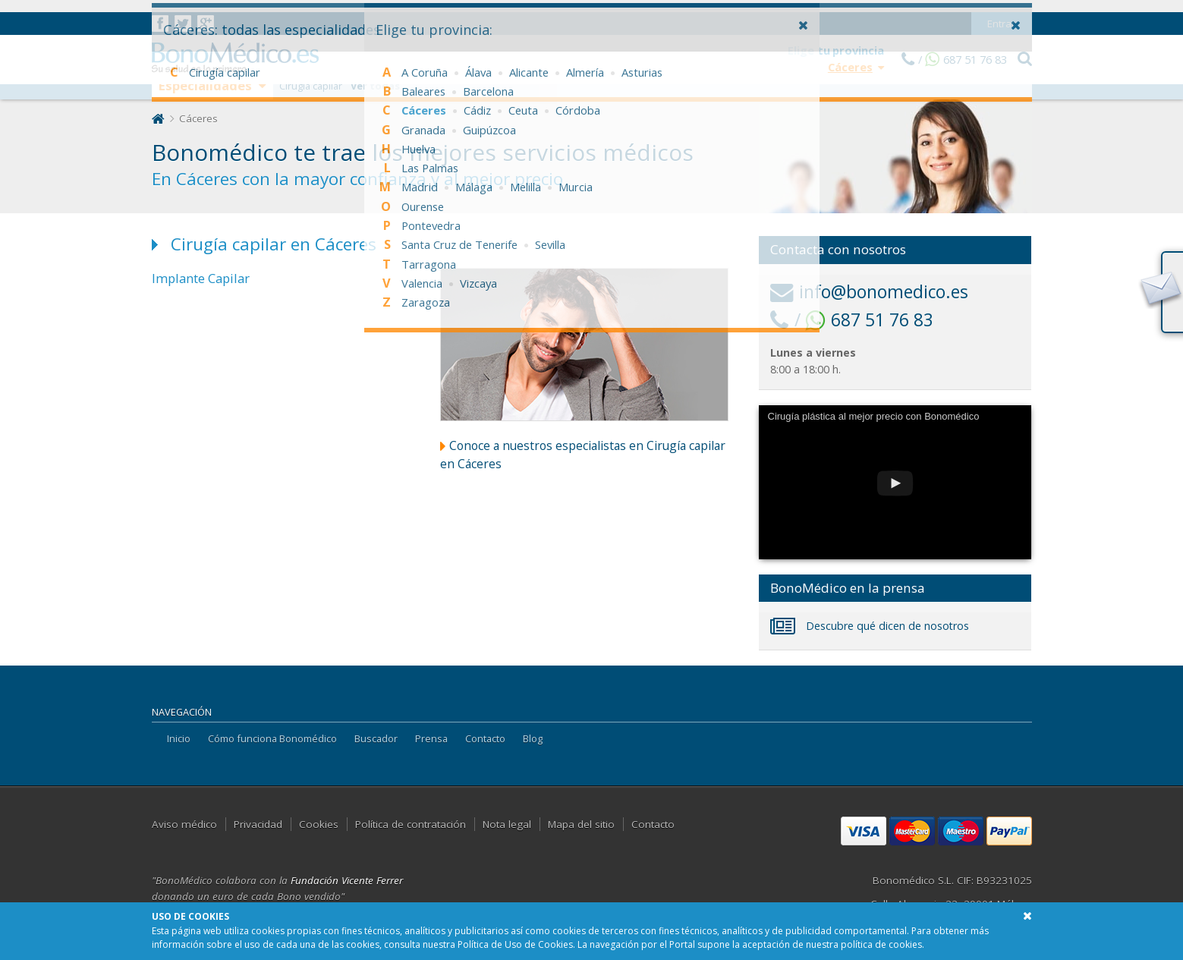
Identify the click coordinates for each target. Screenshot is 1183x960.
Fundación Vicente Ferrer (347, 880)
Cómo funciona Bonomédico (272, 738)
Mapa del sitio (581, 824)
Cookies (318, 824)
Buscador (376, 738)
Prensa (431, 738)
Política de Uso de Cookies (515, 944)
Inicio (178, 738)
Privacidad (258, 824)
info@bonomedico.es (869, 292)
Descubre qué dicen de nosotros (869, 625)
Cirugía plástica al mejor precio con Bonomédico (874, 416)
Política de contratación (410, 824)
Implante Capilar (201, 278)
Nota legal (507, 824)
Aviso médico (184, 824)
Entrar (1001, 11)
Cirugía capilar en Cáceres (273, 244)
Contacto (485, 738)
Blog (533, 738)
